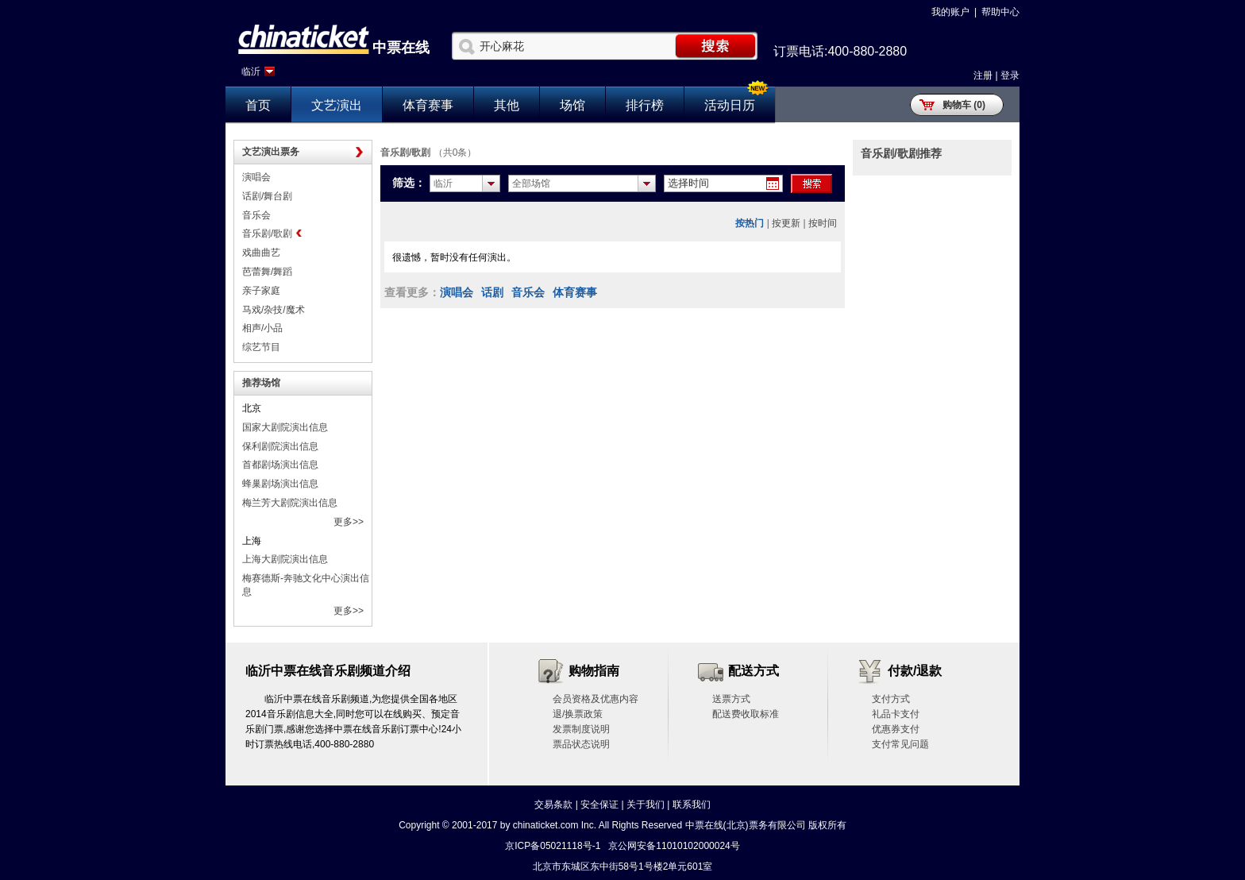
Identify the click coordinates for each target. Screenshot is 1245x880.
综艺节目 (261, 347)
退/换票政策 (578, 714)
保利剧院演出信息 (280, 446)
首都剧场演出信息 (280, 464)
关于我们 (645, 804)
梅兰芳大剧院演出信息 (289, 502)
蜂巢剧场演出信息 (280, 483)
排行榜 (645, 105)
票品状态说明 (581, 744)
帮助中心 (1000, 11)
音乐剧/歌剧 (267, 233)
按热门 (749, 223)
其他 (506, 105)
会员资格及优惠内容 (595, 698)
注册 (983, 75)
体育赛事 (428, 105)
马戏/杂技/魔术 (273, 309)
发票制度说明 (581, 729)
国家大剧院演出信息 (285, 427)
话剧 (492, 292)
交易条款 (553, 804)
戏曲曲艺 (261, 252)
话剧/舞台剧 (267, 196)
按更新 (786, 223)
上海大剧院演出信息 (285, 559)
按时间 (822, 223)
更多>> (348, 521)
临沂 (250, 71)
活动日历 (729, 105)
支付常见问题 (900, 744)
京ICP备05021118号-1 (552, 845)
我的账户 (950, 11)
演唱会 (256, 177)
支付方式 (891, 698)
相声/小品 (262, 328)
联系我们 (692, 804)
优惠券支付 (895, 729)
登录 (1010, 75)
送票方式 (731, 698)
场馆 (572, 105)
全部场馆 (531, 183)
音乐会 (256, 215)
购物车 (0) (963, 104)
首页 (258, 105)
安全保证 (599, 804)
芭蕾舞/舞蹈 (267, 271)
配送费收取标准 (745, 714)
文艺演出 (336, 105)
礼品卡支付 (895, 714)
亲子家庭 (261, 290)
